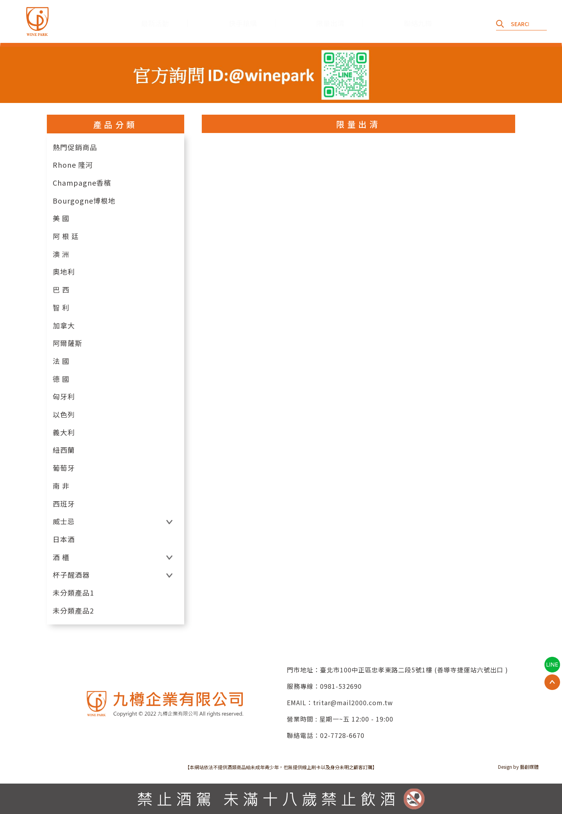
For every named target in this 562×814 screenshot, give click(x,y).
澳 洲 (61, 254)
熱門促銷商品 (75, 147)
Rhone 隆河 (73, 165)
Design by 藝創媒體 (518, 766)
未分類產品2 (73, 610)
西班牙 (64, 504)
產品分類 (115, 124)
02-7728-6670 (342, 735)
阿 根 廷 (66, 236)
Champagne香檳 (82, 183)
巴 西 (61, 289)
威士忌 (64, 521)
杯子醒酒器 (71, 575)
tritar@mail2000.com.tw (353, 702)
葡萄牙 (64, 468)
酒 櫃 (61, 557)
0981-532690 (341, 686)
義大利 (64, 432)
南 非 (61, 486)
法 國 (61, 361)
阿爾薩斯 (67, 343)
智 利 (61, 307)
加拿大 (64, 325)
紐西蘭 (64, 450)
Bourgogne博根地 (84, 201)
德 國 (61, 379)
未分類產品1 (73, 593)
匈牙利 (64, 396)
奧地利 (64, 272)
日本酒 (64, 539)
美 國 (61, 218)
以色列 (64, 414)
